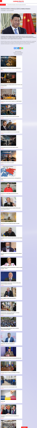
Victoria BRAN (8, 331)
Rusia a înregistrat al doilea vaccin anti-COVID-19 (26, 179)
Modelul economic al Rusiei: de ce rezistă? (7, 117)
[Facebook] (15, 48)
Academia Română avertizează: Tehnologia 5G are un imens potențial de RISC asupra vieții (27, 273)
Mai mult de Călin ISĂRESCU (18, 52)
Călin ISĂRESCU (4, 10)
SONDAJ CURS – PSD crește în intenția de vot (7, 210)
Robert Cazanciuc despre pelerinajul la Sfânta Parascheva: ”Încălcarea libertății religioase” (26, 196)
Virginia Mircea (8, 312)
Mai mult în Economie (18, 54)
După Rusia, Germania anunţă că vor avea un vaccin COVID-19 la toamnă (27, 288)
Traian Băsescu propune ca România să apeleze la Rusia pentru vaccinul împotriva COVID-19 (26, 134)
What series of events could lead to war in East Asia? (9, 272)
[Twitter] (16, 48)
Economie (4, 7)
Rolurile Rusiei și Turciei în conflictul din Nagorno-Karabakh (8, 149)
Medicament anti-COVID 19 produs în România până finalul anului (27, 211)
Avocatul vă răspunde (6, 297)
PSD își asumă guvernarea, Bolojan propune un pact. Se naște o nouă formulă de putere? (27, 69)
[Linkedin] (18, 48)
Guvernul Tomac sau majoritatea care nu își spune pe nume (9, 102)
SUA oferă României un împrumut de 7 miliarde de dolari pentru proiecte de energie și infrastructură (8, 180)
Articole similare (18, 51)
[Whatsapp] (22, 48)
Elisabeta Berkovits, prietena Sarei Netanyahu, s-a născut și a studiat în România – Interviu (27, 163)
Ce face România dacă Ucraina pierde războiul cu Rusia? (26, 102)
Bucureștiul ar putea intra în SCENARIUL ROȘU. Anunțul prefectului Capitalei (8, 165)
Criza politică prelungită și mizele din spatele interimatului (16, 4)
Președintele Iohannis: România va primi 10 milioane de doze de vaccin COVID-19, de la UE (9, 288)
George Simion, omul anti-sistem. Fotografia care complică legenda (8, 85)
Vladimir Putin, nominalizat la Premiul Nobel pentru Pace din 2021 (27, 258)
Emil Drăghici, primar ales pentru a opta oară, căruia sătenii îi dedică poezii (27, 149)
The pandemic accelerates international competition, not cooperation (27, 242)
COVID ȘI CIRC (3, 241)
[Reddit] (20, 48)
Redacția (7, 317)
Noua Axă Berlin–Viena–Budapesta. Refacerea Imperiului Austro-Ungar (8, 69)
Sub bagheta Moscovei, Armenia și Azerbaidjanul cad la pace (9, 227)
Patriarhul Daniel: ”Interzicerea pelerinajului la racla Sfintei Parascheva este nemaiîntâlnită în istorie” (9, 196)
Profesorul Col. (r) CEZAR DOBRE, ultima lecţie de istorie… (8, 134)
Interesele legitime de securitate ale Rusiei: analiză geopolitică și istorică (27, 118)
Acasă (1, 7)
